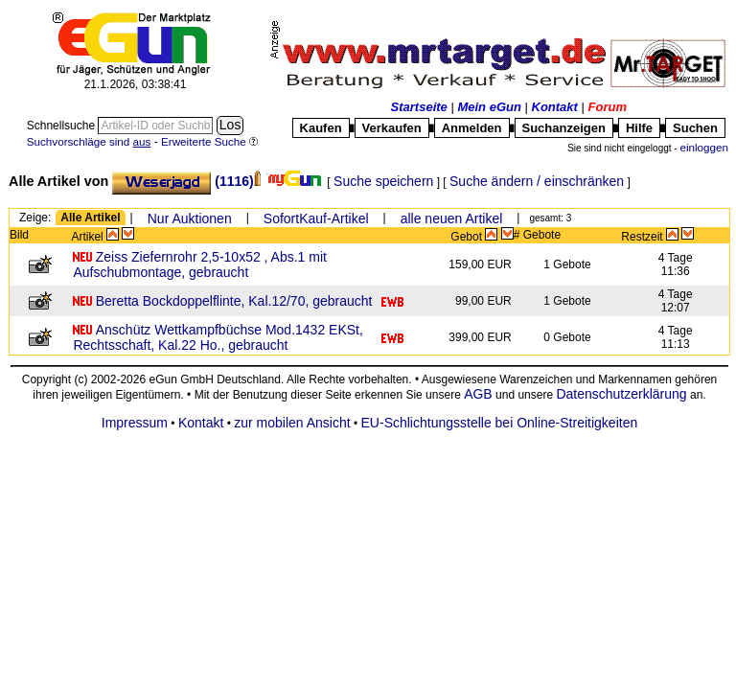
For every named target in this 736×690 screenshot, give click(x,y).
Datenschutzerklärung (621, 394)
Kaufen (321, 128)
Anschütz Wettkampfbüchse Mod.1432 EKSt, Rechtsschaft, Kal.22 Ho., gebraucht (217, 337)
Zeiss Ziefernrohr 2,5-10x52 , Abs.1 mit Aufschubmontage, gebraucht (200, 264)
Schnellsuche (63, 125)
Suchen (695, 128)
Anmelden (472, 128)
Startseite (419, 107)
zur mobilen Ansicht (292, 422)
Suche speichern (383, 181)
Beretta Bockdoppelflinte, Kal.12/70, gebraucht (234, 301)
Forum (607, 107)
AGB (478, 394)
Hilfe (639, 128)
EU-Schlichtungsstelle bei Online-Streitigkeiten (499, 422)
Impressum (135, 422)
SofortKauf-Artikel (316, 218)
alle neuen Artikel (452, 218)
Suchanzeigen (564, 128)
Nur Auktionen (190, 218)
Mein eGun (488, 107)
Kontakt (555, 107)
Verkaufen (392, 128)
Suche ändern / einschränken (536, 181)
